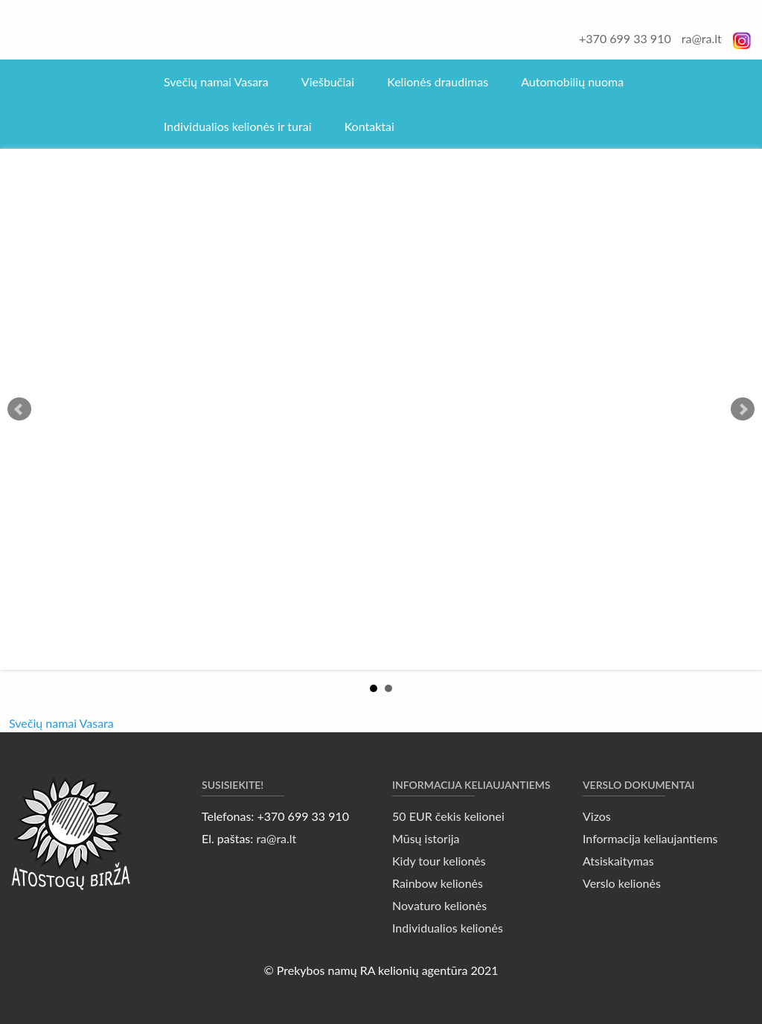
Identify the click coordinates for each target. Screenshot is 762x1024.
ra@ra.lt (702, 38)
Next (743, 409)
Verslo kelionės (622, 883)
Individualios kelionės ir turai (238, 126)
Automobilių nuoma (572, 81)
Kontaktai (369, 126)
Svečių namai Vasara (216, 81)
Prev (19, 409)
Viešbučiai (327, 81)
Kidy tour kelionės (439, 861)
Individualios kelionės (447, 928)
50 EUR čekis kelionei (448, 816)
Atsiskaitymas (618, 861)
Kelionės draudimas (437, 81)
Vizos (597, 816)
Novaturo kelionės (439, 905)
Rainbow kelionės (437, 883)
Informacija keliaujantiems (650, 838)
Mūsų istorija (426, 838)
